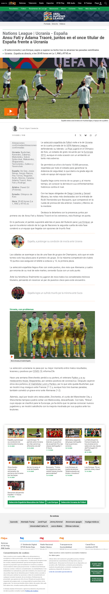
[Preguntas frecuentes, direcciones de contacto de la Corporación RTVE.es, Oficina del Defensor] (85, 578)
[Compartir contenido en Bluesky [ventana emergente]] (85, 135)
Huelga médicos (92, 522)
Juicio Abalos (56, 526)
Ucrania (89, 142)
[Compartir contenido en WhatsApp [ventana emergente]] (90, 135)
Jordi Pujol (42, 522)
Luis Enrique (84, 222)
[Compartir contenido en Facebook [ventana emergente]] (75, 135)
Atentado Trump (27, 522)
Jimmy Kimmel (56, 522)
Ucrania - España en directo (18, 53)
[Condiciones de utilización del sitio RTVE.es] (4, 578)
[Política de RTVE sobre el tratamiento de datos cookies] (35, 578)
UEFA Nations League (76, 145)
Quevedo (14, 522)
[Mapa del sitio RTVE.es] (76, 578)
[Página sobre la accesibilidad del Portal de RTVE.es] (66, 578)
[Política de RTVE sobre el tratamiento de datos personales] (18, 578)
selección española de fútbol (58, 142)
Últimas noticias (72, 526)
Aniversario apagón (74, 522)
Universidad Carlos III (39, 526)
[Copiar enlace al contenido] (95, 135)
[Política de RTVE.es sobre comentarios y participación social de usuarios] (99, 578)
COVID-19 (37, 371)
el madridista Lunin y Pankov (42, 384)
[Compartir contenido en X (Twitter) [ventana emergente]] (80, 135)
